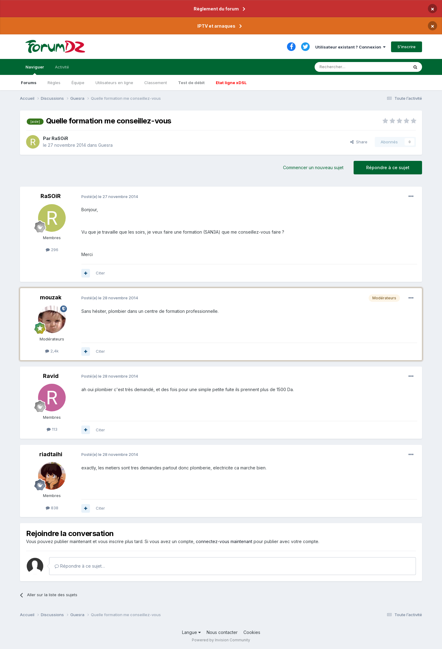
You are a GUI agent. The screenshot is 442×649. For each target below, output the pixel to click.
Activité (62, 66)
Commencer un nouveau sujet (313, 167)
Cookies (251, 632)
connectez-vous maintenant (224, 541)
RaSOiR (60, 138)
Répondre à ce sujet (387, 167)
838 (52, 507)
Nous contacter (222, 632)
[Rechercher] (348, 67)
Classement (155, 82)
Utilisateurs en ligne (114, 82)
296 (52, 249)
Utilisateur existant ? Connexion (350, 47)
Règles (54, 82)
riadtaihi (50, 454)
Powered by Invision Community (221, 640)
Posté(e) (109, 196)
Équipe (78, 82)
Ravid (51, 376)
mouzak (50, 297)
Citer (100, 272)
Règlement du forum (216, 8)
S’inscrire (406, 46)
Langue (191, 632)
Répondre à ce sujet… (80, 566)
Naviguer (34, 69)
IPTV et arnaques (216, 26)
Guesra (105, 145)
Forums (29, 82)
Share (358, 141)
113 (52, 429)
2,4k (52, 350)
